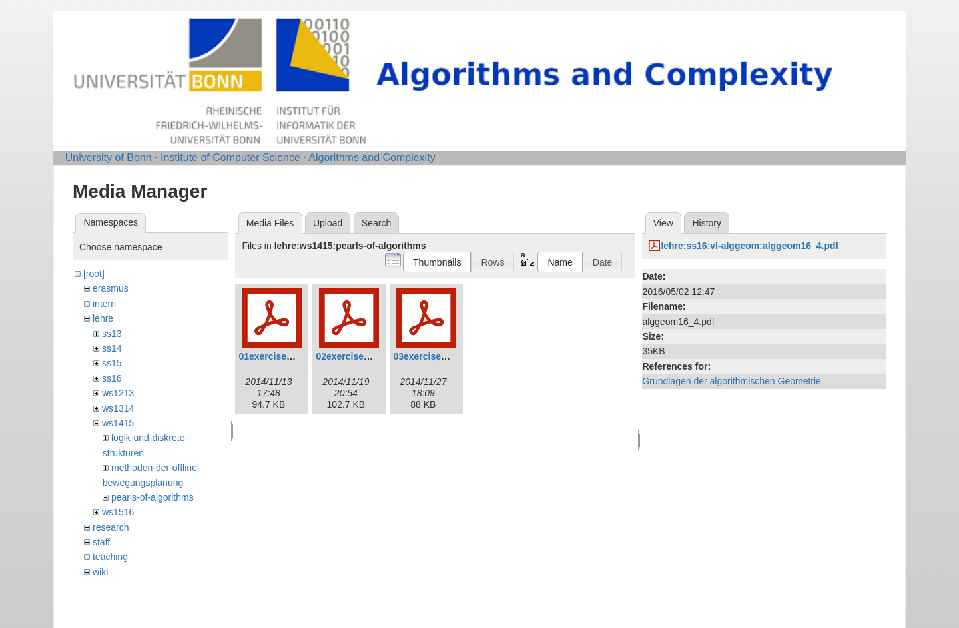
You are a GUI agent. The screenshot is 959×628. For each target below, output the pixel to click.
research (111, 527)
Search (376, 223)
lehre (103, 318)
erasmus (111, 288)
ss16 (112, 378)
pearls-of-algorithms (152, 497)
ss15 (112, 363)
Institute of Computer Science (230, 157)
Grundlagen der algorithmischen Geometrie (731, 381)
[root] (94, 273)
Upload (327, 223)
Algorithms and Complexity (371, 157)
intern (104, 303)
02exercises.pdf (351, 356)
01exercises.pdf (273, 356)
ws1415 (118, 423)
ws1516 (118, 512)
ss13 (112, 333)
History (706, 223)
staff (101, 542)
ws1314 (118, 408)
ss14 (112, 348)
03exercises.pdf (428, 356)
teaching (110, 556)
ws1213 (118, 393)
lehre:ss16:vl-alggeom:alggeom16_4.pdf (749, 245)
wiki (100, 572)
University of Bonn (108, 157)
